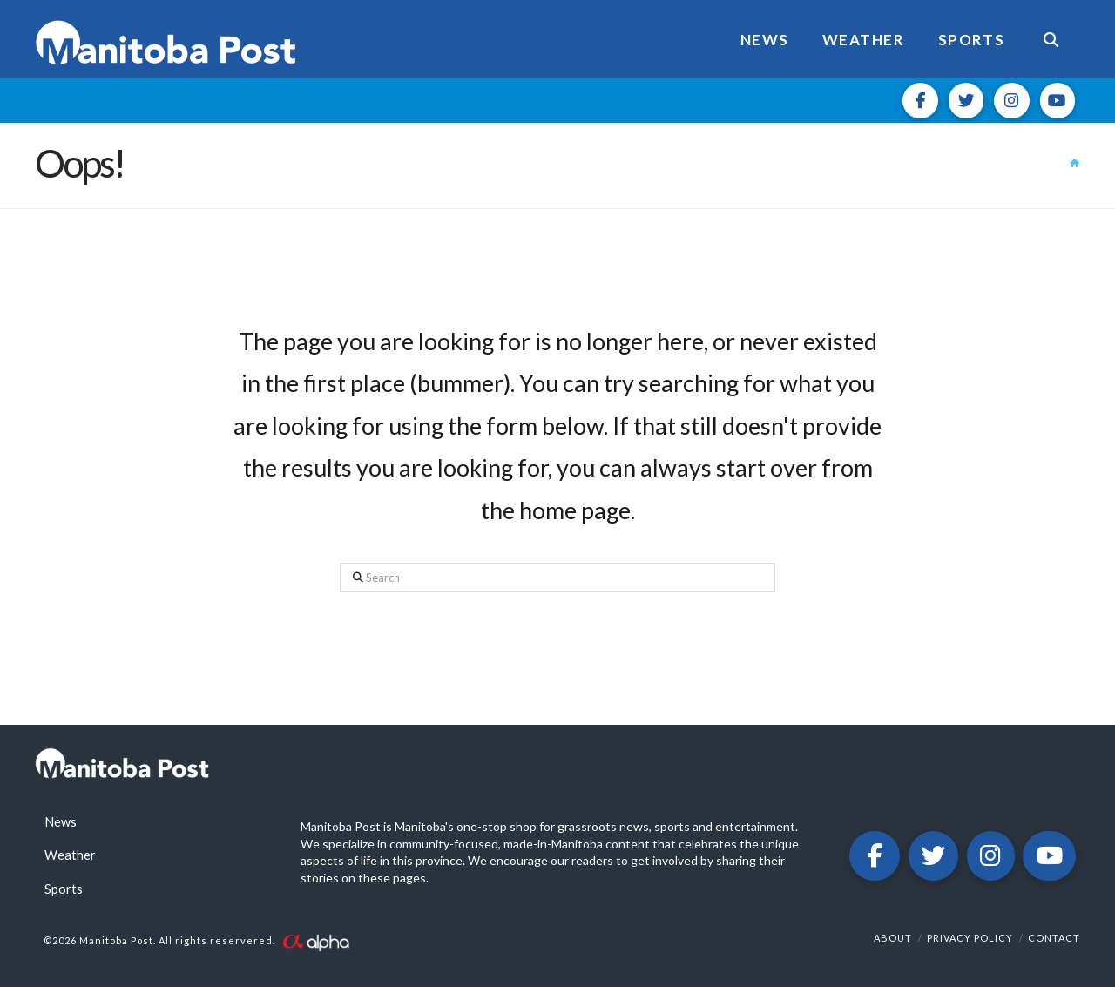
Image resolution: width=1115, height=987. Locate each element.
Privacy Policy (970, 937)
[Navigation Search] (1050, 39)
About (893, 937)
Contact (1054, 937)
